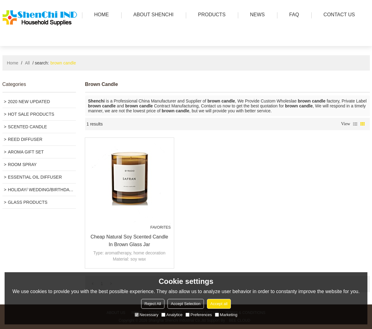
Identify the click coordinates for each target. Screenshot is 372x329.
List (355, 124)
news (256, 15)
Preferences (199, 314)
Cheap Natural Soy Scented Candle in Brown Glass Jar (129, 240)
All (27, 62)
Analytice (171, 314)
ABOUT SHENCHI (152, 15)
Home (12, 62)
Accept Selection (186, 303)
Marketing (226, 314)
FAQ (292, 15)
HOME (100, 15)
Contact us (338, 15)
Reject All (153, 303)
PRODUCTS (210, 15)
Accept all (218, 303)
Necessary (146, 314)
